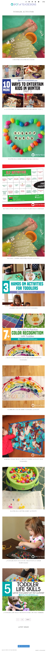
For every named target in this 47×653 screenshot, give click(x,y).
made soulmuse (40, 650)
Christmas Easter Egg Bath (23, 59)
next (28, 619)
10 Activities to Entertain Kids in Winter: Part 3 (23, 109)
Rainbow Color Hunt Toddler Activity (23, 409)
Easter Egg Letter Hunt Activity (23, 511)
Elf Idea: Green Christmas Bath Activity (23, 258)
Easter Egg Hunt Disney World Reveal (23, 159)
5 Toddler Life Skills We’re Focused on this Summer (23, 612)
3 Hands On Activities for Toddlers (23, 308)
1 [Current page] (18, 620)
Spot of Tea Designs (11, 650)
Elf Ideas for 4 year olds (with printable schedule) (23, 209)
